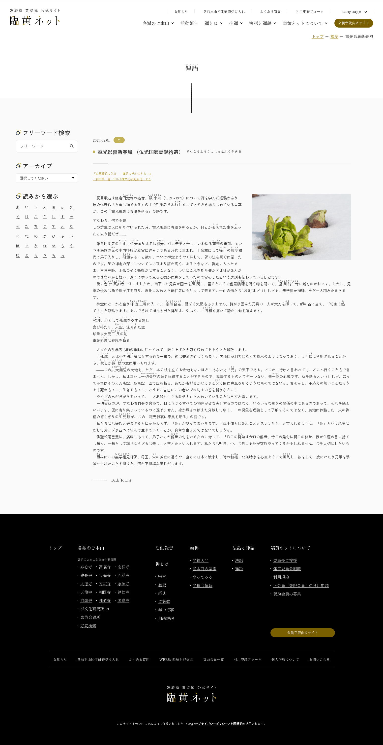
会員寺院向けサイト (353, 22)
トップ (318, 36)
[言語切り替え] (353, 11)
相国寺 (105, 592)
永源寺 (123, 584)
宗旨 (162, 576)
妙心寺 (86, 567)
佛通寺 (105, 600)
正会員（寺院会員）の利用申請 (301, 585)
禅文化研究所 (94, 609)
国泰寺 (123, 600)
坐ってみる (202, 577)
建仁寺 (123, 592)
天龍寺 (86, 592)
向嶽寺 (86, 600)
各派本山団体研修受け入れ (224, 11)
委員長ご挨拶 (285, 560)
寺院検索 (88, 626)
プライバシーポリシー (213, 723)
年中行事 (166, 610)
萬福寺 (105, 567)
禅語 (334, 36)
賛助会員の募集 (287, 594)
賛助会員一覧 (213, 659)
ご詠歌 (164, 601)
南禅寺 (123, 567)
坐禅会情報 (202, 585)
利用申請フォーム (310, 11)
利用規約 (281, 577)
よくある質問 (270, 11)
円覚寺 (123, 575)
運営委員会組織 (287, 568)
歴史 (162, 585)
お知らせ (181, 11)
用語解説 (166, 618)
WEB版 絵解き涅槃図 (176, 659)
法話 (239, 560)
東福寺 (105, 575)
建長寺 (86, 575)
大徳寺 (86, 584)
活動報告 (189, 23)
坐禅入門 (200, 560)
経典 (162, 593)
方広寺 (105, 584)
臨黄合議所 (90, 617)
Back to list (121, 480)
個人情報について (285, 659)
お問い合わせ (319, 659)
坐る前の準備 (204, 568)
